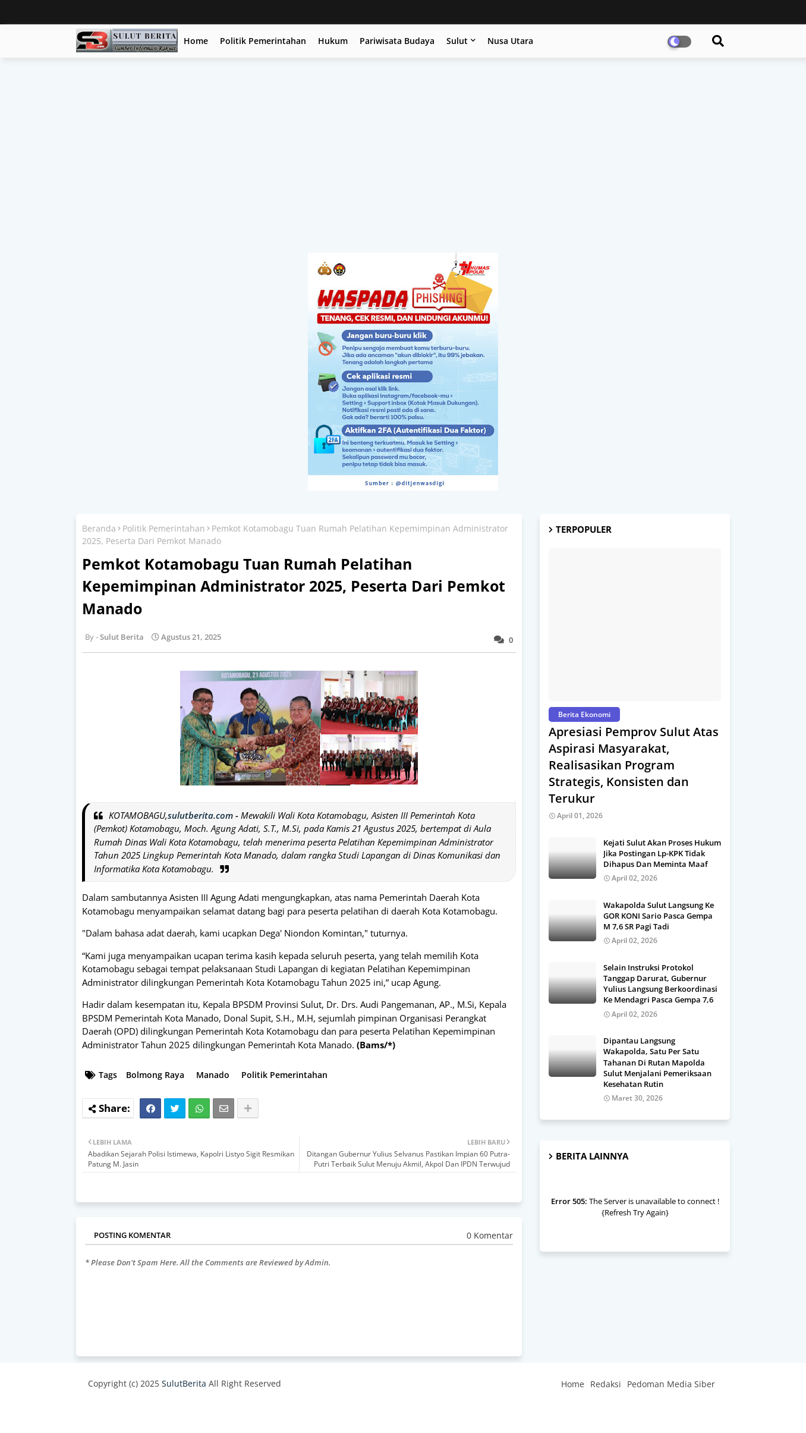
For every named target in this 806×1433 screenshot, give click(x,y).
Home (196, 40)
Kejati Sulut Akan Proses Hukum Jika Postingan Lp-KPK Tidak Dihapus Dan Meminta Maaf (662, 853)
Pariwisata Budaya (397, 40)
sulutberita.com (200, 815)
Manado (212, 1074)
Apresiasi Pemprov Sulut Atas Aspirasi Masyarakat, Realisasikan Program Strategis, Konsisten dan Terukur (634, 765)
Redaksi (605, 1384)
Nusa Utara (510, 40)
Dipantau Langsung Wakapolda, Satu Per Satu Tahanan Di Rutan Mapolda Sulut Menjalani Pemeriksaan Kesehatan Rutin (657, 1062)
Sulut (457, 40)
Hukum (333, 40)
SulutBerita (184, 1383)
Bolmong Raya (155, 1074)
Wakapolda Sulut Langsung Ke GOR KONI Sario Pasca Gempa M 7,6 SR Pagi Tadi (658, 916)
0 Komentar (490, 1235)
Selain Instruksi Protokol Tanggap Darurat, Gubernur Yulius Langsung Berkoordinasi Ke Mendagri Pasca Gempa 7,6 (660, 983)
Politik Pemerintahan (263, 40)
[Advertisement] (403, 161)
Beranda (99, 528)
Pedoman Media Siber (671, 1384)
